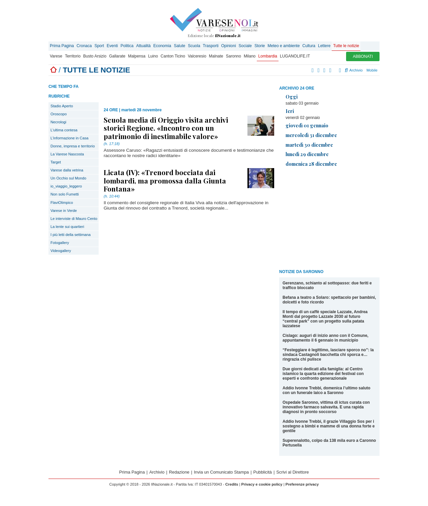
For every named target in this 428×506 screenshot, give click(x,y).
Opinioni (228, 45)
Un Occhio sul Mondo (68, 178)
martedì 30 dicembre (309, 144)
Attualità (143, 45)
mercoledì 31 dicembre (311, 135)
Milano (249, 56)
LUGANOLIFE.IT (295, 56)
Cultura (308, 45)
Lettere (324, 45)
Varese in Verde (63, 211)
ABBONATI (363, 56)
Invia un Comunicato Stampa (221, 472)
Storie (259, 45)
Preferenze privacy (302, 484)
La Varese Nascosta (67, 154)
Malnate (216, 56)
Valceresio (197, 56)
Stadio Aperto (61, 106)
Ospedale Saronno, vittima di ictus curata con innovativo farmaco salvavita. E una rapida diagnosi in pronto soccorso (326, 407)
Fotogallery (59, 243)
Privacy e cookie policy (261, 484)
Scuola (194, 45)
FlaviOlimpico (61, 203)
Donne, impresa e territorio (72, 146)
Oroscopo (58, 114)
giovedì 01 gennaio (307, 125)
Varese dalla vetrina (66, 170)
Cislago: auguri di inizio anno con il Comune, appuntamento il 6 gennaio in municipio (325, 338)
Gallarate (117, 56)
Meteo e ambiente (284, 45)
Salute (179, 45)
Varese (56, 56)
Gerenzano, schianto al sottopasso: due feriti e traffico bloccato (327, 285)
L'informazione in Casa (69, 138)
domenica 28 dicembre (311, 163)
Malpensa (136, 56)
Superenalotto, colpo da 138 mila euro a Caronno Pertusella (329, 443)
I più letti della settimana (70, 235)
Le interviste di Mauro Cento (73, 219)
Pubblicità (262, 472)
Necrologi (58, 122)
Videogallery (60, 251)
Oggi (292, 96)
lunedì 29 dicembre (307, 154)
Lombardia (267, 56)
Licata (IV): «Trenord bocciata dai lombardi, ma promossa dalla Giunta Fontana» (165, 180)
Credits (231, 484)
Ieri (290, 111)
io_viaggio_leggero (66, 186)
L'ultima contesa (64, 130)
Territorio (73, 56)
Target (55, 162)
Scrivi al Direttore (292, 472)
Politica (126, 45)
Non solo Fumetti (64, 194)
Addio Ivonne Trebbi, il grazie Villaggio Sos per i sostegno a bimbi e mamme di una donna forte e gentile (328, 426)
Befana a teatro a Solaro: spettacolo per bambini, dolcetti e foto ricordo (329, 299)
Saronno (233, 56)
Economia (162, 45)
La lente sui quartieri (67, 227)
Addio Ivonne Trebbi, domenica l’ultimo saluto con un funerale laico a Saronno (326, 390)
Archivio (353, 70)
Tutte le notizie (346, 45)
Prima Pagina (62, 45)
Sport (99, 45)
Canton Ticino (172, 56)
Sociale (245, 45)
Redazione (179, 472)
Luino (153, 56)
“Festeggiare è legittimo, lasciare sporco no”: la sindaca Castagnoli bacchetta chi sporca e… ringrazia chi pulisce (328, 355)
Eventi (112, 45)
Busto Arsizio (94, 56)
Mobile (372, 70)
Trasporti (211, 45)
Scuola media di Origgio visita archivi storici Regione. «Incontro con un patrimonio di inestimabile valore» (166, 127)
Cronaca (84, 45)
